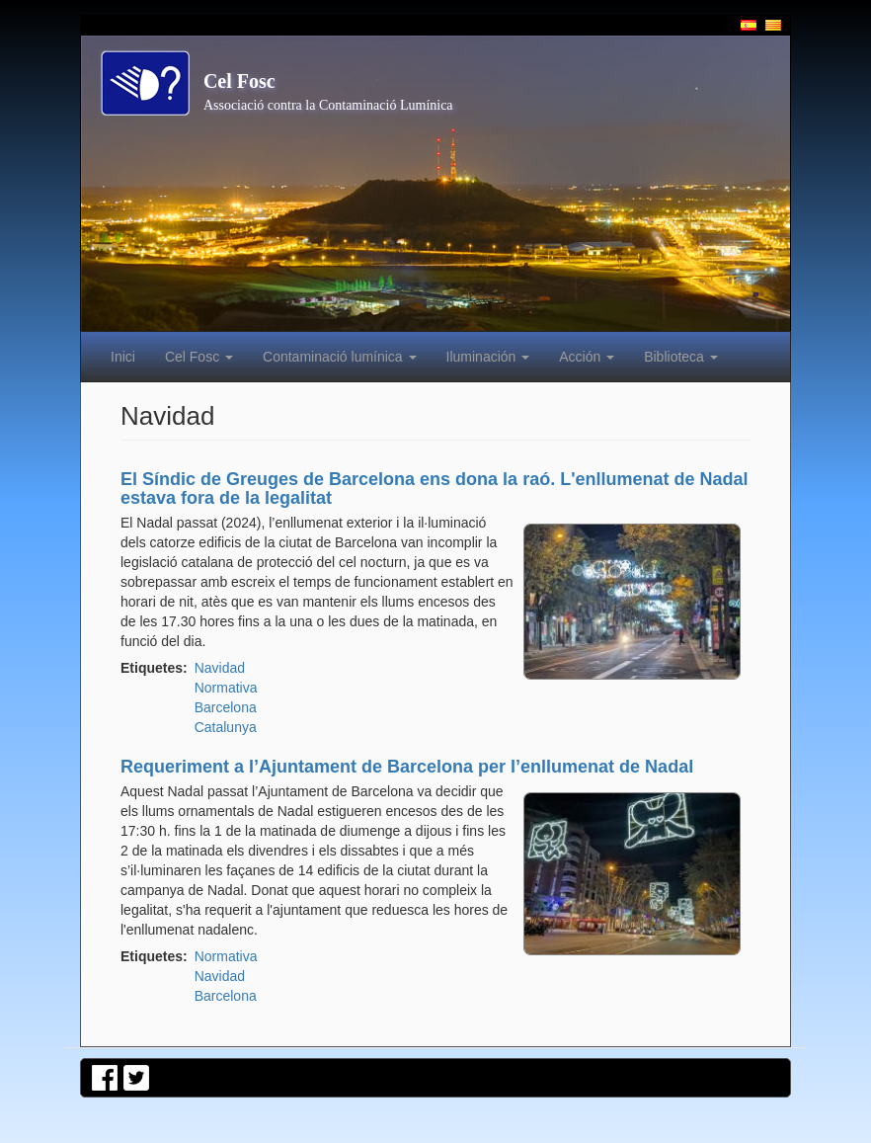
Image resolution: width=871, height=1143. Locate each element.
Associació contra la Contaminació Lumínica (328, 105)
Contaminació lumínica (340, 357)
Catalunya (226, 727)
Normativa (226, 687)
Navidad (220, 668)
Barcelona (226, 707)
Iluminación (488, 357)
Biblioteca (681, 357)
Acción (586, 357)
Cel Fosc (239, 81)
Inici (123, 357)
